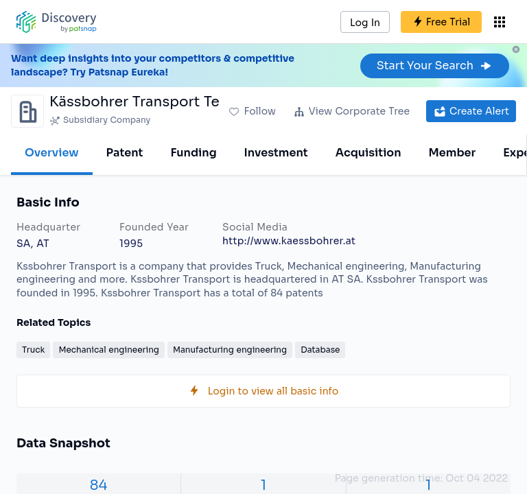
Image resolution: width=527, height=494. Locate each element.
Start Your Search (435, 65)
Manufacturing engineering (230, 349)
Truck (33, 349)
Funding (193, 152)
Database (320, 349)
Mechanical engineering (108, 349)
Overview (52, 152)
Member (452, 152)
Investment (276, 152)
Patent (124, 152)
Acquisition (368, 152)
